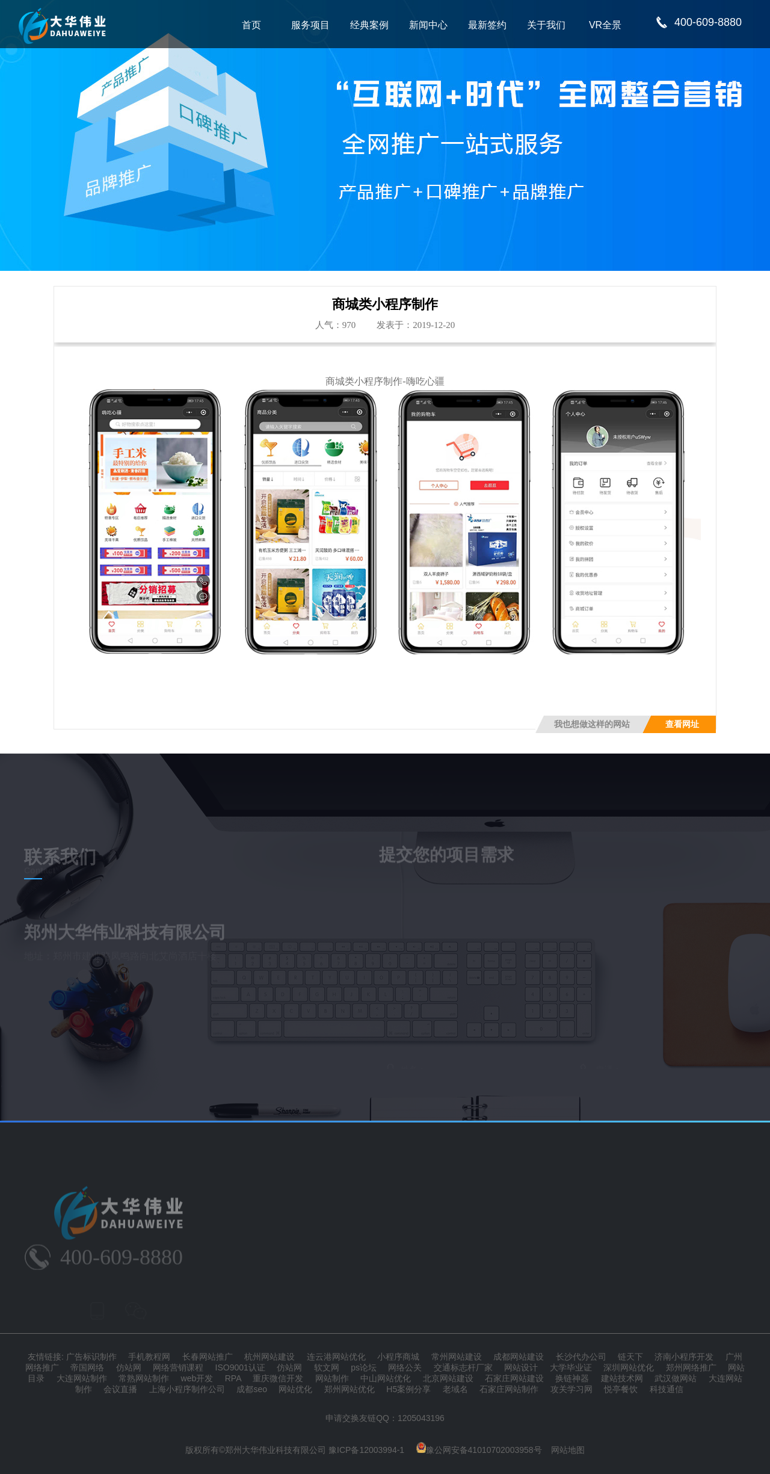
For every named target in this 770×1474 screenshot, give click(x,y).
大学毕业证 (571, 1367)
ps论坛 (364, 1367)
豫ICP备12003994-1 (366, 1450)
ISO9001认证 (240, 1367)
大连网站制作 (82, 1378)
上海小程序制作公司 (187, 1389)
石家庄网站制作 (508, 1389)
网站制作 (332, 1378)
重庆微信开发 (278, 1378)
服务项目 (310, 25)
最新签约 (487, 25)
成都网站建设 (518, 1356)
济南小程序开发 (683, 1356)
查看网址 (682, 724)
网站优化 (295, 1389)
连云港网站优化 (336, 1356)
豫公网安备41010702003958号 (479, 1450)
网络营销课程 (178, 1367)
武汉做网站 (675, 1378)
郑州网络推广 (691, 1367)
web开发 (197, 1378)
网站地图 (568, 1450)
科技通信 (666, 1389)
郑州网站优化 (349, 1389)
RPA (233, 1378)
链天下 (630, 1356)
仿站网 (128, 1367)
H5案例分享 (408, 1389)
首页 (251, 25)
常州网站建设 (456, 1356)
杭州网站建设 (269, 1356)
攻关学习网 (571, 1389)
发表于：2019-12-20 (416, 325)
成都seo (251, 1389)
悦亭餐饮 (621, 1389)
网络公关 (405, 1367)
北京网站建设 (448, 1378)
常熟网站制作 (144, 1378)
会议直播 (120, 1389)
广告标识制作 (91, 1356)
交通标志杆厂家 (463, 1367)
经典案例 (369, 25)
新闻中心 (428, 25)
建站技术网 (622, 1378)
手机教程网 (149, 1356)
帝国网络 (87, 1367)
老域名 (455, 1389)
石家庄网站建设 (514, 1378)
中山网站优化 (385, 1378)
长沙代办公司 (581, 1356)
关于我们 (546, 25)
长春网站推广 (207, 1356)
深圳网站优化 (628, 1367)
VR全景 (605, 25)
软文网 (326, 1367)
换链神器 (572, 1378)
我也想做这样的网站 (592, 724)
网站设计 (521, 1367)
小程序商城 (398, 1356)
